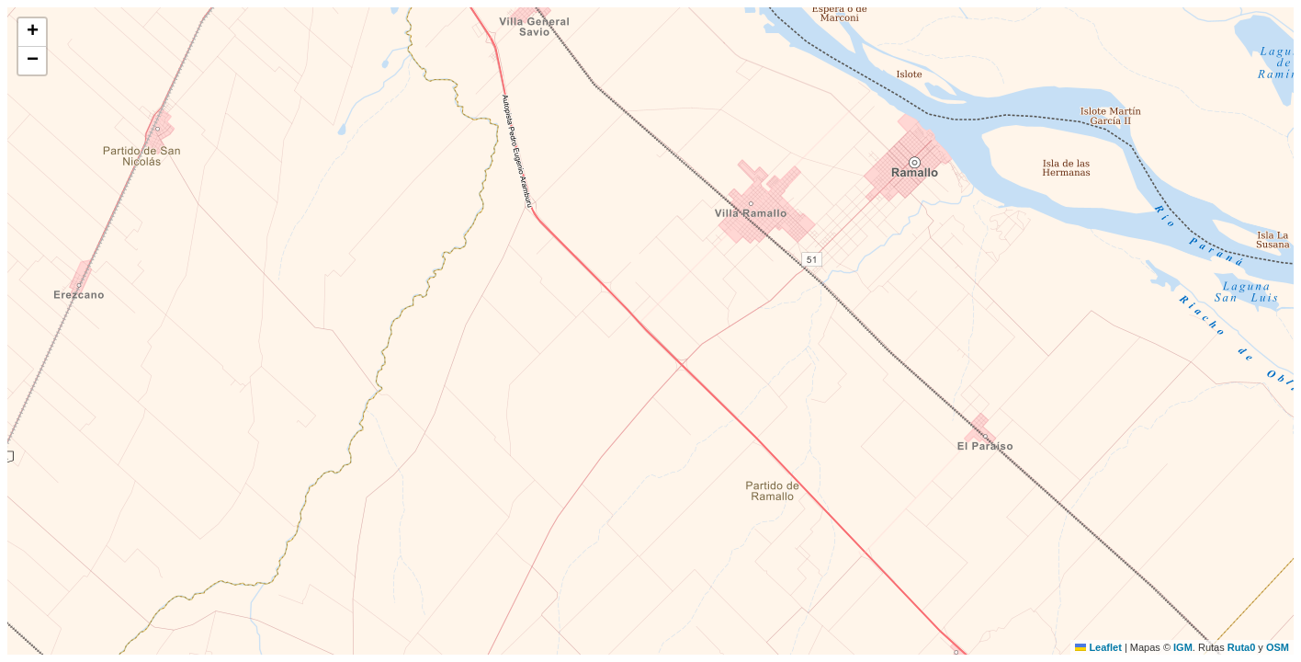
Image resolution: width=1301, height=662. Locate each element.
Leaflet (1098, 647)
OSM (1277, 647)
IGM (1183, 647)
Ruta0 (1241, 647)
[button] (32, 32)
